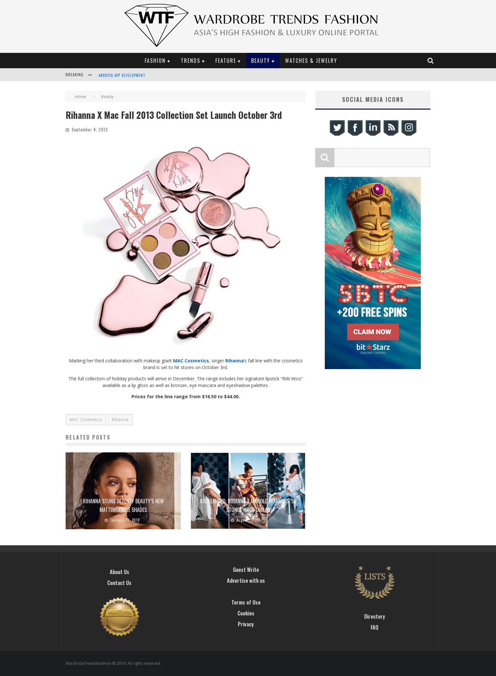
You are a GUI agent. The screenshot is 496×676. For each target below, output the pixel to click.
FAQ (374, 627)
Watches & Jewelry (311, 60)
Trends (190, 60)
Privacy (246, 624)
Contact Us (119, 583)
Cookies (245, 613)
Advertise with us (246, 580)
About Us (119, 572)
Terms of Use (245, 602)
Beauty (260, 60)
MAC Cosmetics (191, 361)
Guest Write (246, 569)
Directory (374, 616)
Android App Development (122, 75)
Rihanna (120, 419)
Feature (225, 60)
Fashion (155, 60)
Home (80, 96)
